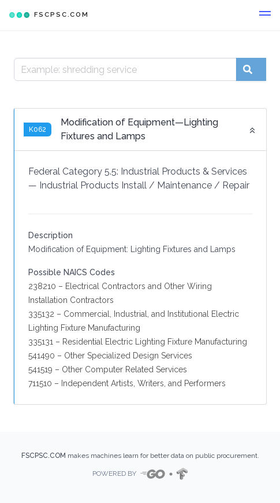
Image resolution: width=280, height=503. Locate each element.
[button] (265, 15)
